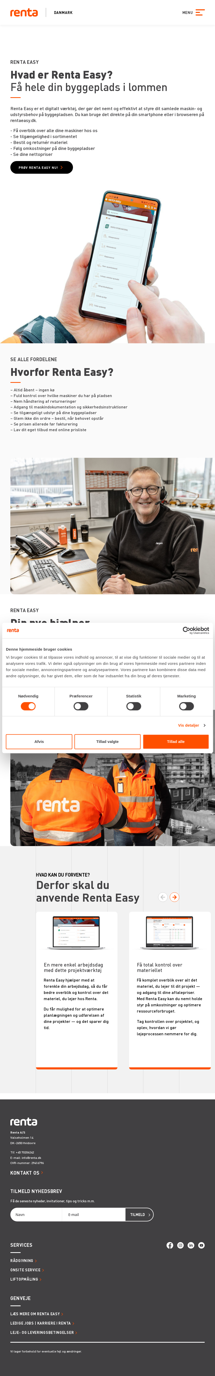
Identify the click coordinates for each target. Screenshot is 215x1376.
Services (21, 1245)
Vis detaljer (188, 725)
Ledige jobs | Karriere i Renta (40, 1323)
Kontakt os (25, 1173)
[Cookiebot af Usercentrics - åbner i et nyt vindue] (186, 630)
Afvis (39, 741)
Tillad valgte (107, 741)
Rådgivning (21, 1260)
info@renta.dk (31, 1158)
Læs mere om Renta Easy (35, 1313)
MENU (187, 12)
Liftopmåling (24, 1279)
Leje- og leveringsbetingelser (42, 1332)
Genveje (20, 1298)
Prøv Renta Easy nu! (38, 167)
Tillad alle (176, 741)
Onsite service (25, 1269)
